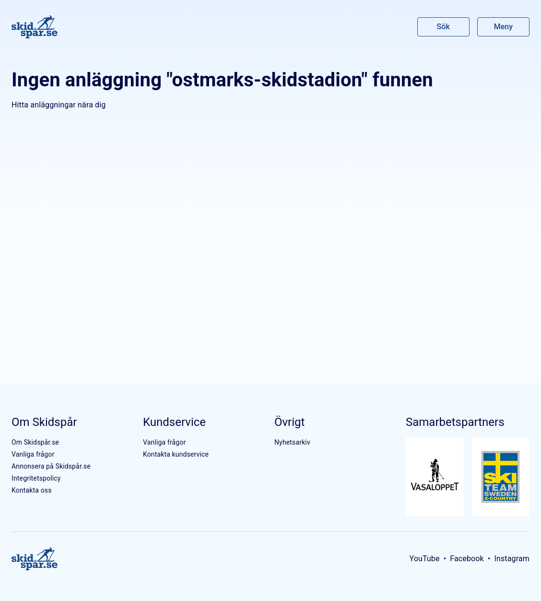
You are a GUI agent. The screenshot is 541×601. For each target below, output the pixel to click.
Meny (503, 26)
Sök (443, 26)
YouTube (424, 558)
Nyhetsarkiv (292, 442)
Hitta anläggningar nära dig (59, 104)
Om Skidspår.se (35, 442)
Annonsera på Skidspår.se (51, 466)
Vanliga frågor (33, 454)
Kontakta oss (32, 490)
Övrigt (289, 422)
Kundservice (174, 422)
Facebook (467, 558)
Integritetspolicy (36, 478)
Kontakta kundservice (176, 454)
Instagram (511, 558)
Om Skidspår (44, 422)
